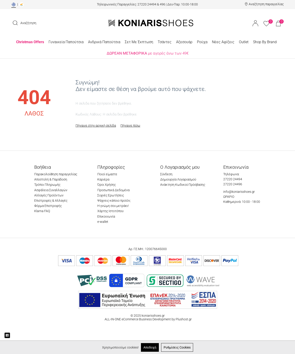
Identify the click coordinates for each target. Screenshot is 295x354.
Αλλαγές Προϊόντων (49, 195)
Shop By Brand (265, 42)
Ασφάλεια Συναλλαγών (50, 190)
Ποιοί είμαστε (107, 174)
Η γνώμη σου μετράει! (113, 206)
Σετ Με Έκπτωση (139, 42)
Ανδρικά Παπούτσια (104, 42)
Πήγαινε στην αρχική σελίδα (96, 125)
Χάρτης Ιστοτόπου (110, 211)
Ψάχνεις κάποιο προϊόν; (114, 200)
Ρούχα (202, 42)
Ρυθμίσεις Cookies (177, 347)
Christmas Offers (30, 42)
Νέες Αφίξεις (223, 42)
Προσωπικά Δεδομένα (113, 190)
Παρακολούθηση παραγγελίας (55, 174)
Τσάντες (165, 42)
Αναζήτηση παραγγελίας (266, 4)
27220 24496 (232, 184)
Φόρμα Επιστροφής (48, 206)
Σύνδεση (166, 174)
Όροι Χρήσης (106, 184)
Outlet (243, 42)
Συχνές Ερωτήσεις (110, 195)
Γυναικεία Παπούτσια (66, 42)
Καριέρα (103, 179)
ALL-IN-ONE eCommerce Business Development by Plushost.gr (148, 319)
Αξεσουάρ (184, 42)
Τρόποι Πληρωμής (47, 184)
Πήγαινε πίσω (130, 125)
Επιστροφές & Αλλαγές (50, 200)
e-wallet (102, 221)
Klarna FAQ (42, 211)
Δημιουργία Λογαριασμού (178, 179)
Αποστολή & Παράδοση (50, 179)
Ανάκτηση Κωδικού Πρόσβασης (182, 184)
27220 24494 (232, 179)
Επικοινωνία (106, 216)
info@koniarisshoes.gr (239, 191)
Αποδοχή (149, 347)
